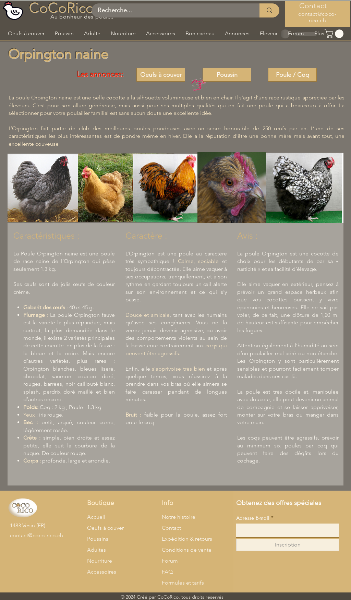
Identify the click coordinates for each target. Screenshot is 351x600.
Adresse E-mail (252, 517)
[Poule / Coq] (292, 75)
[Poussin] (227, 75)
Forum (170, 560)
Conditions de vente (186, 550)
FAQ (167, 571)
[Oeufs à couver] (160, 75)
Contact (171, 528)
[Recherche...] (171, 10)
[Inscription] (287, 545)
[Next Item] (332, 187)
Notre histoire (178, 517)
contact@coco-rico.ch (317, 17)
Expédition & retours (187, 539)
